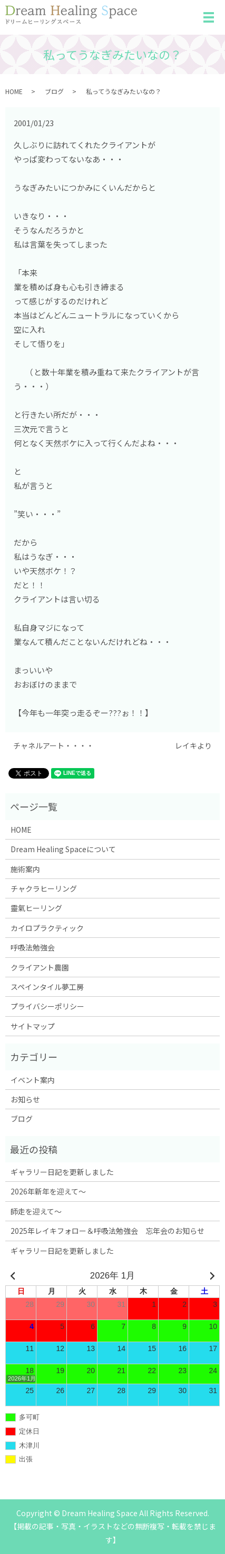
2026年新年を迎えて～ (48, 1191)
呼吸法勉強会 (33, 947)
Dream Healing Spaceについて (63, 849)
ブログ (54, 91)
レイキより (193, 746)
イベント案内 (33, 1080)
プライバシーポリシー (47, 1006)
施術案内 (25, 869)
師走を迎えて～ (36, 1211)
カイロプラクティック (47, 928)
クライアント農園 (40, 967)
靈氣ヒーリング (36, 908)
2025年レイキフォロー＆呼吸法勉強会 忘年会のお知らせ (107, 1230)
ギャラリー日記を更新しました (62, 1172)
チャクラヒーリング (44, 888)
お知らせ (25, 1099)
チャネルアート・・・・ (53, 746)
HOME (14, 91)
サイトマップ (33, 1026)
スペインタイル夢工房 (47, 987)
